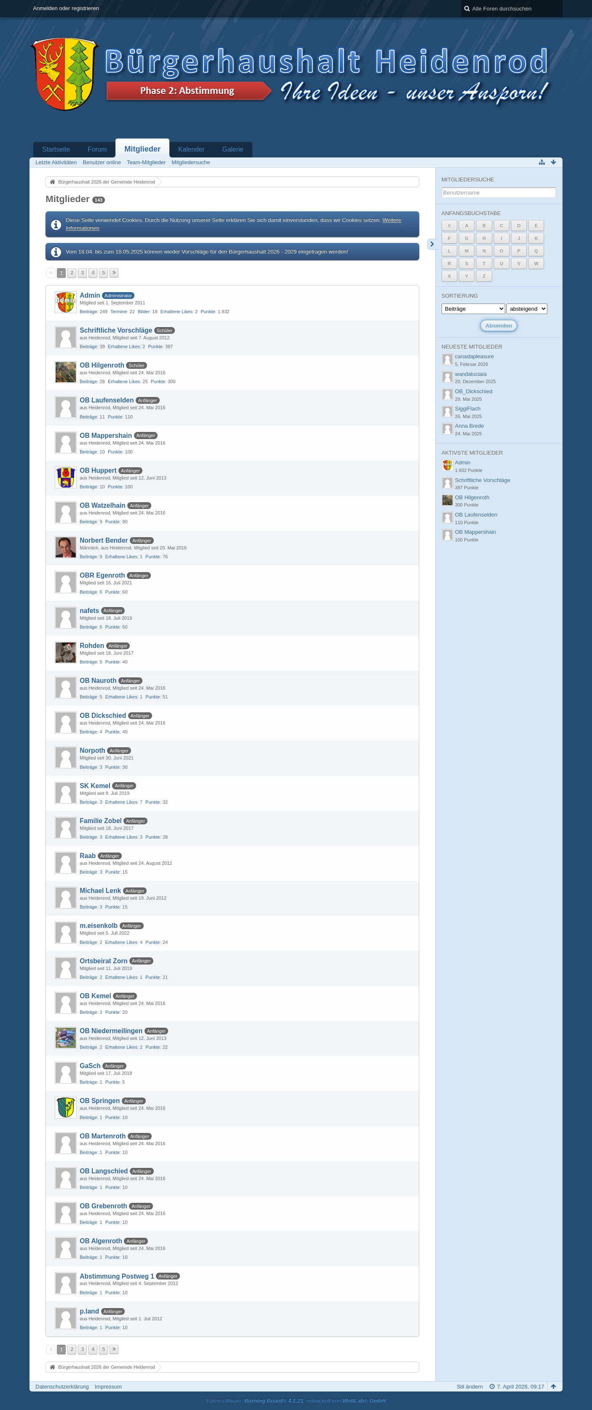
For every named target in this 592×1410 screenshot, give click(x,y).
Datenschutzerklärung (61, 1386)
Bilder (144, 311)
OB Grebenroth (103, 1206)
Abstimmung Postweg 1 (117, 1276)
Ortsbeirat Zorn (104, 961)
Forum (97, 149)
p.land (89, 1311)
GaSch (90, 1065)
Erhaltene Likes (177, 311)
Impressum (108, 1386)
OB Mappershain (106, 435)
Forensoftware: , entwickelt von (296, 1400)
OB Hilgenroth (102, 365)
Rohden (92, 645)
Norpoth (92, 750)
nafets (89, 610)
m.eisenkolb (99, 925)
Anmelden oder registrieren (66, 8)
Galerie (233, 149)
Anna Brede (469, 426)
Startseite (56, 149)
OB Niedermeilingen (111, 1030)
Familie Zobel (101, 820)
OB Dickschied (103, 715)
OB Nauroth (98, 680)
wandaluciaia (471, 374)
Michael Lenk (100, 890)
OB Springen (100, 1100)
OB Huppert (98, 470)
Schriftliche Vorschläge (116, 330)
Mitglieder (142, 149)
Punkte (208, 311)
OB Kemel (95, 996)
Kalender (191, 149)
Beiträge (88, 311)
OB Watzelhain (103, 505)
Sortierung (460, 296)
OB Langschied (104, 1171)
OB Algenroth (101, 1241)
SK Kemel (95, 785)
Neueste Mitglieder (472, 347)
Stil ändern (470, 1386)
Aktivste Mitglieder (472, 453)
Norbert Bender (104, 540)
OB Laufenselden (107, 400)
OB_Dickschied (474, 391)
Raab (88, 855)
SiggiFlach (468, 408)
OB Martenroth (103, 1136)
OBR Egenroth (102, 575)
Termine (118, 311)
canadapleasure (474, 356)
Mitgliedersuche (468, 179)
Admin (90, 295)
